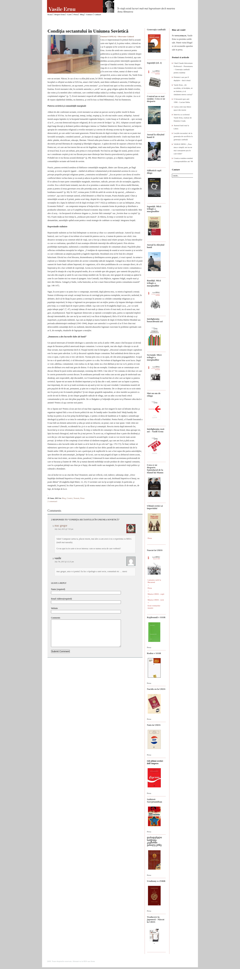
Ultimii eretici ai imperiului (155, 507)
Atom (92, 961)
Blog (82, 14)
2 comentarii (52, 501)
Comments (55, 618)
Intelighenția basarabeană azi (155, 320)
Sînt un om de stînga (153, 394)
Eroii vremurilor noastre (154, 607)
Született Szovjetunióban (154, 800)
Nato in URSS (153, 725)
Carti (69, 14)
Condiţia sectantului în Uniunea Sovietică (88, 31)
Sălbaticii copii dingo (154, 171)
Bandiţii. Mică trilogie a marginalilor (154, 283)
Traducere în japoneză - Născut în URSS (155, 919)
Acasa (49, 14)
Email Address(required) (61, 599)
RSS (85, 961)
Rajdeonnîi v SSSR (156, 617)
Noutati (76, 498)
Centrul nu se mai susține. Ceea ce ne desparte (156, 99)
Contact (89, 14)
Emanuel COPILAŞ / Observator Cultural (117, 36)
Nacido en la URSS (156, 689)
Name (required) (58, 589)
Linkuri (97, 14)
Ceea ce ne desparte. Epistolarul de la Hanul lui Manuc (155, 469)
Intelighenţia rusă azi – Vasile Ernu (155, 430)
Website (54, 608)
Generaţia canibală (156, 29)
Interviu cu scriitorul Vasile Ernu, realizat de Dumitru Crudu (183, 117)
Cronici (69, 498)
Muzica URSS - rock (156, 600)
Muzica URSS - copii (156, 594)
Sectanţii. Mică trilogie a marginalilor (154, 357)
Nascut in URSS (155, 550)
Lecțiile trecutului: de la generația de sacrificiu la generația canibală (183, 136)
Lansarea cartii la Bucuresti (154, 581)
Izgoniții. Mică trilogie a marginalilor (154, 209)
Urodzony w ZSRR (156, 881)
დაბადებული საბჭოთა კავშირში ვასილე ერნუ (154, 841)
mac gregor (61, 525)
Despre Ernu (59, 14)
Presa (75, 14)
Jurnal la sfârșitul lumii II (155, 135)
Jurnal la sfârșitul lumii (155, 246)
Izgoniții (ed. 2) (154, 62)
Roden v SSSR (154, 653)
